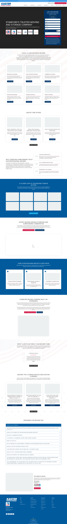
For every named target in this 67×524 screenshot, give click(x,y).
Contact (21, 501)
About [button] (64, 5)
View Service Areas (40, 230)
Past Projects (53, 507)
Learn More (39, 312)
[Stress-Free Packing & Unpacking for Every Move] (33, 122)
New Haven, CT (43, 501)
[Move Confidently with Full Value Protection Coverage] (14, 122)
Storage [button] (52, 5)
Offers (52, 502)
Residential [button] (25, 5)
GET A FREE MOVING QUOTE (52, 36)
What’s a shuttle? (11, 440)
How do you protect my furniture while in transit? (20, 454)
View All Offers (33, 144)
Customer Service (22, 504)
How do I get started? (12, 425)
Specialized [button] (46, 5)
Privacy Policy (55, 43)
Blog (52, 501)
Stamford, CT (43, 499)
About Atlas (37, 488)
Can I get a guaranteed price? (14, 435)
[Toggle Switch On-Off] (58, 31)
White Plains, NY (43, 507)
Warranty (21, 502)
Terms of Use (50, 43)
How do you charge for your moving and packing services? (22, 432)
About (52, 499)
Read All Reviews (33, 365)
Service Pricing (33, 507)
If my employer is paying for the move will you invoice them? (23, 449)
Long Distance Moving (34, 501)
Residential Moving (33, 499)
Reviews (53, 504)
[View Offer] (15, 139)
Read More (14, 405)
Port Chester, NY (43, 504)
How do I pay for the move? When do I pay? (17, 446)
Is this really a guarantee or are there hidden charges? (21, 438)
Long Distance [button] (32, 5)
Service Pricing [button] (58, 5)
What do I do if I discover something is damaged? (19, 452)
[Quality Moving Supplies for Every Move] (52, 122)
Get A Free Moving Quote (60, 3)
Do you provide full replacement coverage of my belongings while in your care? (28, 443)
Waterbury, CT (43, 502)
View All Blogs (33, 411)
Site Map (35, 522)
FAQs (20, 499)
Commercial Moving (33, 502)
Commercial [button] (39, 5)
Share (15, 135)
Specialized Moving (33, 504)
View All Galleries (33, 213)
